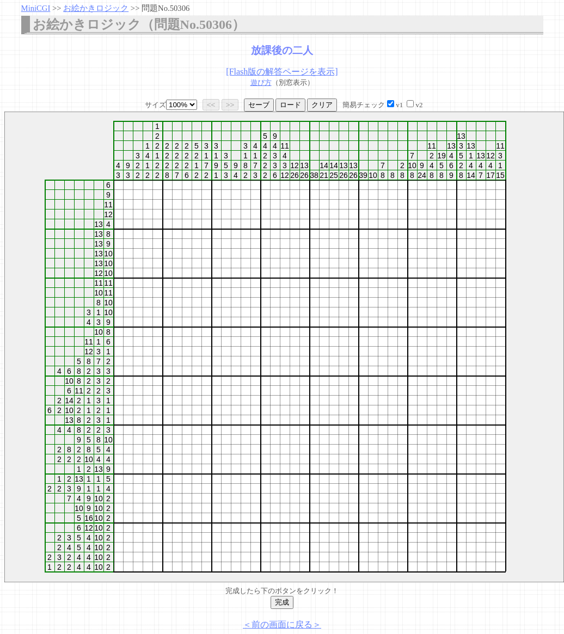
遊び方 (261, 82)
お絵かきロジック (95, 8)
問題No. (165, 8)
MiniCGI (36, 8)
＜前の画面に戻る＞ (282, 624)
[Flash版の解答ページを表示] (282, 71)
